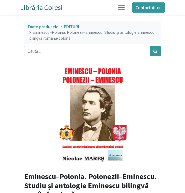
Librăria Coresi (41, 7)
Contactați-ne (148, 7)
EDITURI (71, 27)
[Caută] (155, 51)
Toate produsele (42, 27)
